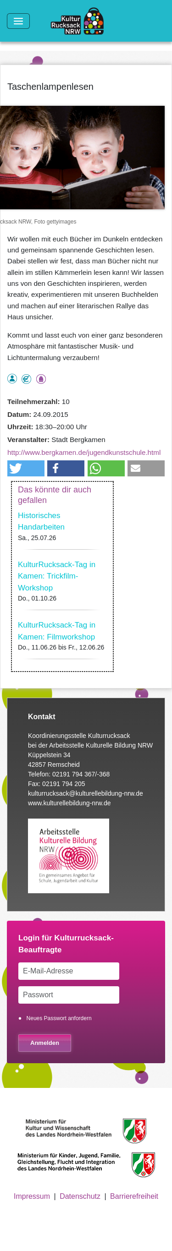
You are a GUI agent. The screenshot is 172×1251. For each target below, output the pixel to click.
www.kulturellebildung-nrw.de (69, 803)
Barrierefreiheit (134, 1196)
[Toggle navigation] (18, 21)
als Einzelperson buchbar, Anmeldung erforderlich (12, 378)
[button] (25, 468)
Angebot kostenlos (26, 379)
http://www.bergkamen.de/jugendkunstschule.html (84, 452)
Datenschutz (80, 1196)
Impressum (32, 1196)
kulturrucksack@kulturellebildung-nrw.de (85, 793)
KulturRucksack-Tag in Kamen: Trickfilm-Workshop (56, 576)
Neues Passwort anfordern (59, 1018)
